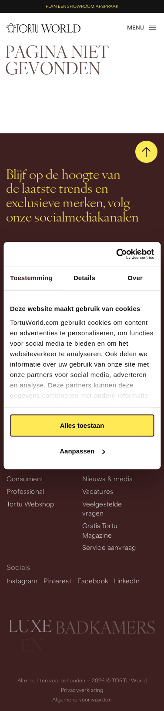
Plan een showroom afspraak (82, 6)
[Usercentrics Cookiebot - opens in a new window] (117, 254)
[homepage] (43, 28)
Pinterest (57, 581)
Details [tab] (84, 277)
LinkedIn (127, 581)
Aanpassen (82, 451)
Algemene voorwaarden (81, 699)
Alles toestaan (82, 425)
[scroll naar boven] (146, 152)
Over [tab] (135, 277)
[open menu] (142, 27)
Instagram (22, 581)
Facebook (92, 581)
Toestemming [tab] (31, 277)
